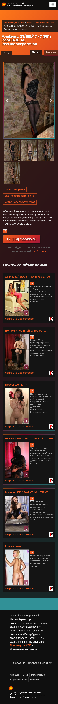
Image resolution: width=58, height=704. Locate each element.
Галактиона (13, 546)
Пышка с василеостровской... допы (29, 438)
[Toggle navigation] (52, 4)
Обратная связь (18, 679)
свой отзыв (39, 251)
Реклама (34, 679)
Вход (7, 53)
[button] (7, 100)
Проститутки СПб (14, 22)
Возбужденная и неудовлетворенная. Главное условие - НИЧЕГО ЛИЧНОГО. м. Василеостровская (26, 385)
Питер (36, 52)
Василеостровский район (20, 195)
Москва (51, 52)
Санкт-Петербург (14, 189)
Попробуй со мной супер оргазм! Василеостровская (27, 331)
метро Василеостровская (19, 202)
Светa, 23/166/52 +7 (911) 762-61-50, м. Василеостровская (28, 277)
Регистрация (38, 674)
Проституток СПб (20, 645)
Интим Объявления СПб (40, 22)
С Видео (14, 674)
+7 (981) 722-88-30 (22, 239)
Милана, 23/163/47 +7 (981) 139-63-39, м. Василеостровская (27, 492)
